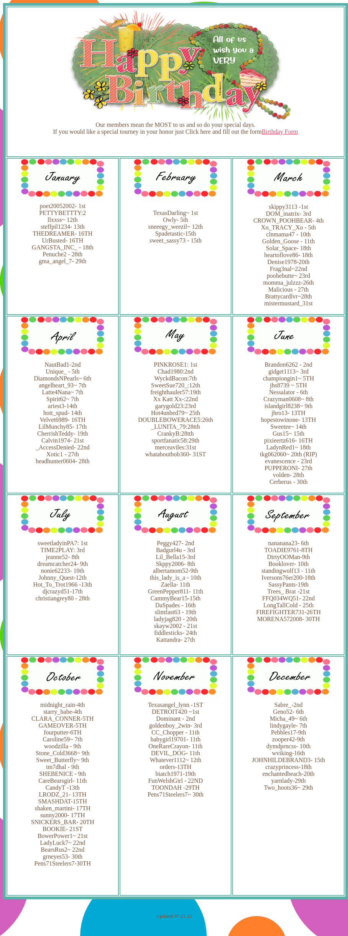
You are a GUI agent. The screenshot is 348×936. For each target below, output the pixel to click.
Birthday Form (280, 131)
